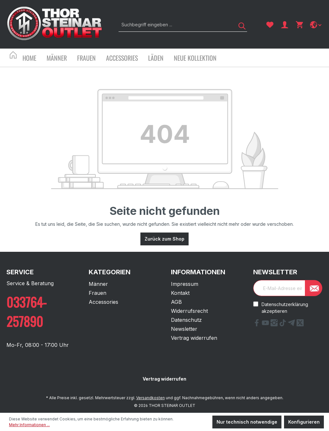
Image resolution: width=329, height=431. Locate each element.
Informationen (198, 272)
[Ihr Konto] (284, 25)
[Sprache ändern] (316, 24)
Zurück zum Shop (164, 239)
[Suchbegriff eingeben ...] (176, 24)
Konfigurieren (304, 422)
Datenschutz (186, 320)
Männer (98, 284)
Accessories (103, 302)
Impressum (184, 284)
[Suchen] (239, 24)
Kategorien (109, 272)
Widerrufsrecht (189, 311)
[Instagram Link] (275, 324)
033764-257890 (26, 311)
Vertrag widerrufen (194, 338)
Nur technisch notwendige (247, 422)
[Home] (34, 58)
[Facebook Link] (257, 324)
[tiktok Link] (283, 324)
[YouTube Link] (266, 324)
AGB (176, 302)
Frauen (97, 293)
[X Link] (300, 324)
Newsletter (184, 329)
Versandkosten (150, 397)
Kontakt (180, 293)
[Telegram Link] (292, 324)
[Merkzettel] (269, 25)
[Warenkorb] (299, 25)
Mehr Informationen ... (29, 424)
